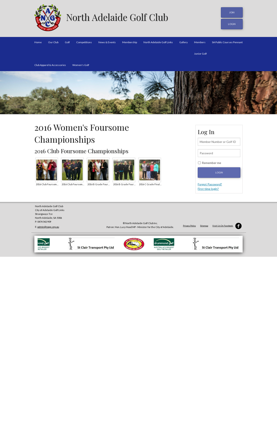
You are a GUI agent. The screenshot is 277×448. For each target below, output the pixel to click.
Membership (129, 41)
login (232, 23)
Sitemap (204, 225)
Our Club (53, 41)
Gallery (183, 41)
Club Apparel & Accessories (50, 64)
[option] (138, 92)
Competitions (84, 41)
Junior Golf (200, 53)
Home (38, 41)
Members (199, 41)
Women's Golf (80, 64)
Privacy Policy (189, 225)
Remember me (211, 162)
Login (219, 172)
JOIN (231, 12)
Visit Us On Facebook (227, 225)
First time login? (208, 188)
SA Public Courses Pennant (227, 41)
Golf (67, 41)
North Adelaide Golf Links (158, 41)
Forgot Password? (210, 184)
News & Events (107, 41)
